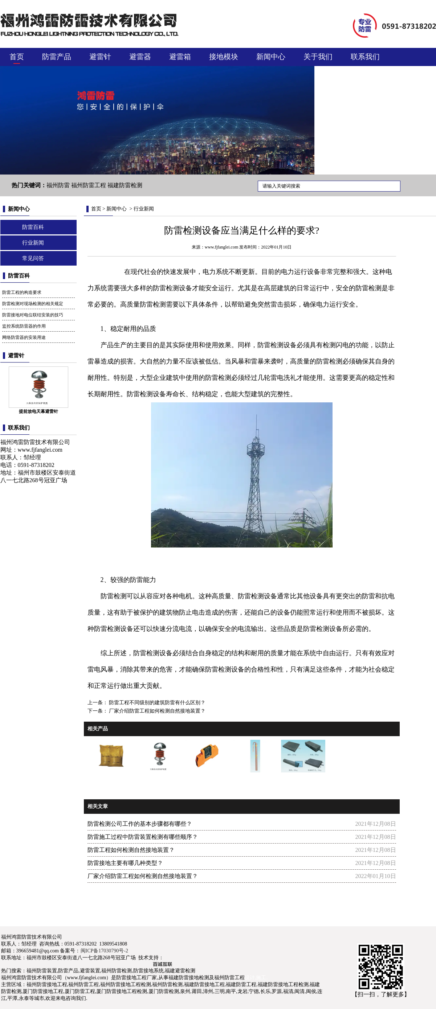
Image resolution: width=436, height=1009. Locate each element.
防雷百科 (33, 227)
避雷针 (100, 57)
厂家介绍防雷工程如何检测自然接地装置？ (157, 711)
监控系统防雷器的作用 (24, 326)
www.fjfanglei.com (40, 450)
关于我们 (318, 57)
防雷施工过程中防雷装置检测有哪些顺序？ (142, 837)
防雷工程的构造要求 (21, 292)
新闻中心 (270, 57)
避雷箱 (180, 57)
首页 (16, 57)
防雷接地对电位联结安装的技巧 (32, 314)
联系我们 (365, 57)
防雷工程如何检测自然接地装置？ (131, 850)
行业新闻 (33, 243)
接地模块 (223, 57)
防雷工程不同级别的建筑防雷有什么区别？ (157, 702)
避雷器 (140, 57)
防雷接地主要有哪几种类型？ (125, 863)
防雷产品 (56, 57)
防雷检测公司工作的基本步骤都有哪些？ (139, 824)
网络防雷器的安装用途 (24, 337)
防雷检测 (153, 304)
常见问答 (33, 258)
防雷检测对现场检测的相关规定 (32, 303)
